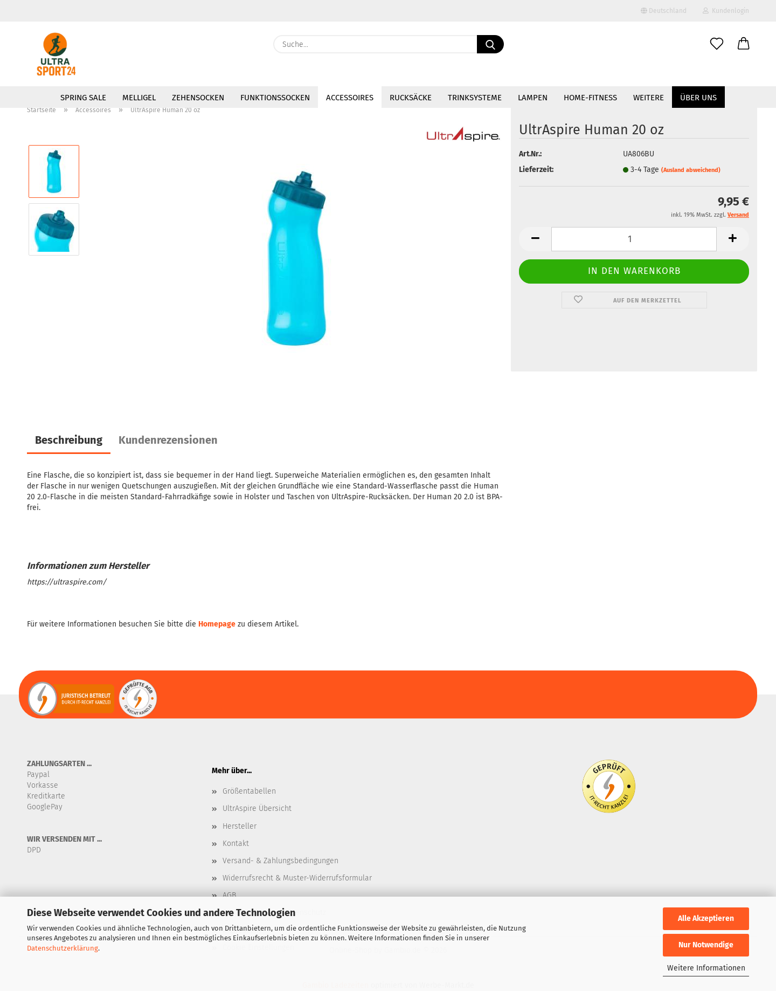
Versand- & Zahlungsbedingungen (280, 860)
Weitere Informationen (706, 968)
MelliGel (139, 97)
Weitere (648, 97)
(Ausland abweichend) (690, 170)
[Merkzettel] (716, 44)
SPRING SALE (83, 97)
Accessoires (349, 97)
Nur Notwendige (705, 944)
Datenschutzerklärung (62, 948)
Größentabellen (249, 791)
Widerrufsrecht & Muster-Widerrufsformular (297, 878)
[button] (743, 44)
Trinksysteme (475, 97)
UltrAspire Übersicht (257, 808)
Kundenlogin (726, 11)
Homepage (216, 624)
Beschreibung (68, 439)
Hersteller (240, 826)
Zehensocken (198, 97)
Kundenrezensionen (168, 439)
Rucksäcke (411, 97)
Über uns (698, 97)
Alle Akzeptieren (706, 918)
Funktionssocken (275, 97)
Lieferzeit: (536, 169)
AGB (229, 895)
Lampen (533, 97)
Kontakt (236, 843)
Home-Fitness (590, 97)
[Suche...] (490, 44)
